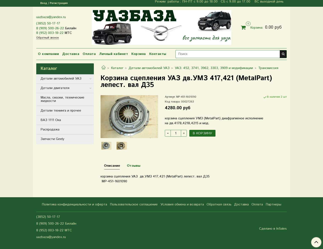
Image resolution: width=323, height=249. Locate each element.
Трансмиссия (268, 68)
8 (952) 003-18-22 (49, 33)
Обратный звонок (47, 38)
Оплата (89, 54)
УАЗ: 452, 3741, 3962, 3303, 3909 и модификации (214, 68)
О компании (48, 54)
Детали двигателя (54, 88)
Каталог (117, 68)
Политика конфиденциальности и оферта (74, 204)
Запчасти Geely (52, 139)
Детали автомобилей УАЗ (149, 68)
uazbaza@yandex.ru (51, 17)
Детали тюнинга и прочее (60, 110)
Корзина (138, 54)
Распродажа (49, 129)
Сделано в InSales (273, 228)
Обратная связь (219, 204)
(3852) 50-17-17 (48, 23)
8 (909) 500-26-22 (50, 28)
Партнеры (273, 204)
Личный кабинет (113, 54)
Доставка (70, 54)
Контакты (157, 54)
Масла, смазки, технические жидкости (62, 99)
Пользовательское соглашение (134, 204)
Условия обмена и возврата (182, 204)
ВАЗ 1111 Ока (50, 120)
